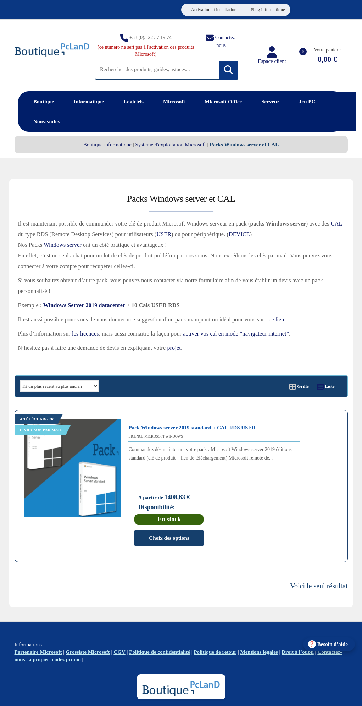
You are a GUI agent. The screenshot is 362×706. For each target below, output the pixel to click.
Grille (299, 386)
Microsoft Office (223, 101)
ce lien (276, 319)
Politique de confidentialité (159, 616)
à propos (38, 624)
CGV (119, 616)
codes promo (66, 624)
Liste (326, 386)
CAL (336, 224)
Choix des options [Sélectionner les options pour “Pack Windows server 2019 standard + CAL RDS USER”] (300, 489)
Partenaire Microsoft (38, 616)
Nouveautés (46, 121)
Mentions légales (259, 616)
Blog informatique (268, 9)
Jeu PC (307, 101)
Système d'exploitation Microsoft (170, 144)
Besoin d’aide (332, 644)
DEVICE (239, 234)
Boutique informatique (107, 144)
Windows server (63, 245)
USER (163, 234)
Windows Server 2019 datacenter (84, 305)
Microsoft (174, 101)
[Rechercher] (228, 70)
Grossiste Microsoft (88, 616)
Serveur (270, 101)
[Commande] (59, 386)
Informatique (88, 101)
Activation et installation (214, 9)
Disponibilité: (287, 458)
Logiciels (133, 101)
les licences (85, 334)
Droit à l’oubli (298, 616)
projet (174, 348)
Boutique (43, 101)
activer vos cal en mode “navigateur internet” (236, 334)
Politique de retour (215, 616)
